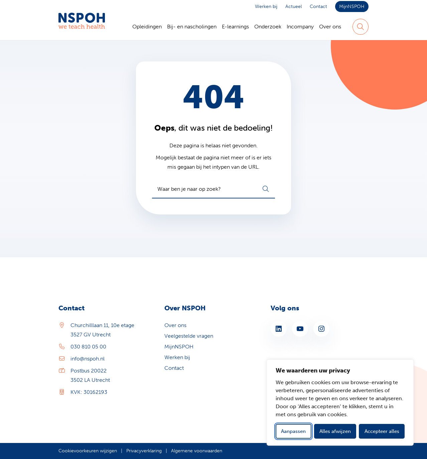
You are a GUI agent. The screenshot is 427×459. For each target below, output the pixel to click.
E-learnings (235, 26)
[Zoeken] (360, 27)
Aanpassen (293, 431)
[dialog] (340, 402)
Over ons (330, 26)
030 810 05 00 (88, 346)
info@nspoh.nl (87, 358)
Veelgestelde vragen (188, 336)
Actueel (293, 6)
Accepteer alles (382, 431)
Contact (318, 6)
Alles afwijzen (335, 431)
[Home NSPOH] (81, 26)
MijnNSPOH (352, 6)
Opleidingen (147, 26)
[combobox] (213, 189)
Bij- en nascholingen (192, 26)
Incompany (300, 26)
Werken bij (266, 6)
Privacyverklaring (144, 451)
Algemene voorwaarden (196, 451)
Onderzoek (267, 26)
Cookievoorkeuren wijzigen (87, 451)
